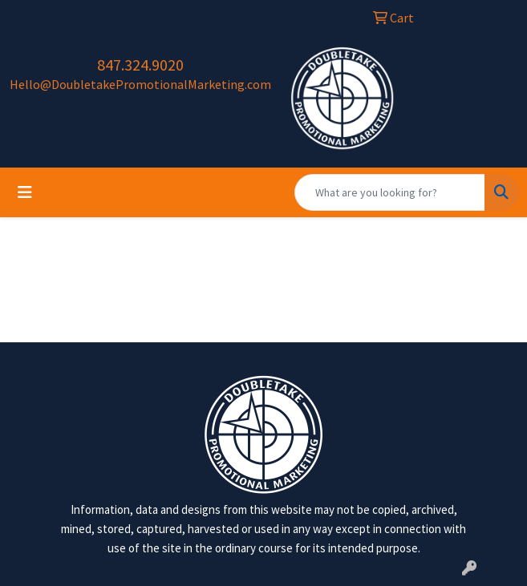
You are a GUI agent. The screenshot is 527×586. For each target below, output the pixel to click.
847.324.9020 (140, 65)
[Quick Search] (389, 192)
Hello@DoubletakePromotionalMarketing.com (140, 84)
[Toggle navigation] (25, 192)
